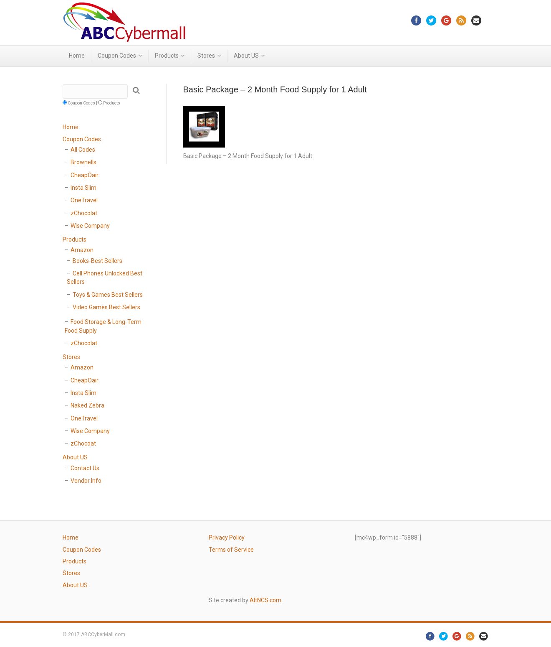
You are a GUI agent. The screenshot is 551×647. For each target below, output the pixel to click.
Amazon (82, 250)
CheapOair (85, 175)
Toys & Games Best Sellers (108, 294)
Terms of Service (231, 549)
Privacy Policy (227, 537)
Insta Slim (83, 187)
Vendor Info (86, 480)
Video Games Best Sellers (106, 307)
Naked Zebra (87, 405)
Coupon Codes (117, 55)
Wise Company (90, 225)
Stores (206, 55)
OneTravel (84, 200)
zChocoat (83, 443)
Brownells (83, 162)
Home (77, 55)
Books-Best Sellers (97, 260)
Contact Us (85, 468)
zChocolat (84, 213)
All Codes (83, 149)
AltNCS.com (265, 600)
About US (246, 55)
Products (167, 55)
